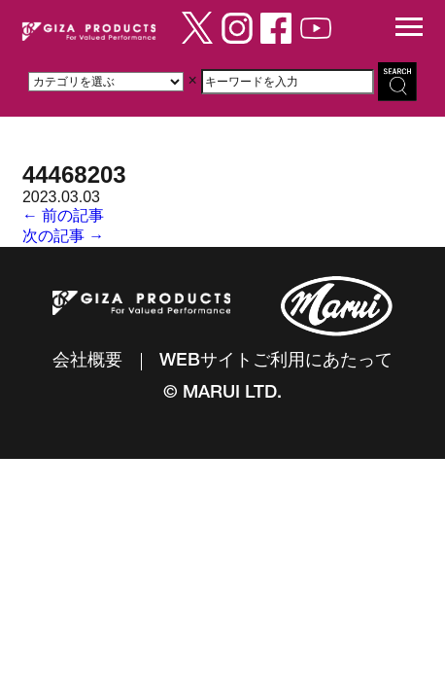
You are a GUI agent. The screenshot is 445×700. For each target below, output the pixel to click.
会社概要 (87, 361)
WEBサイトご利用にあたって (276, 361)
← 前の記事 (63, 215)
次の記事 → (63, 236)
